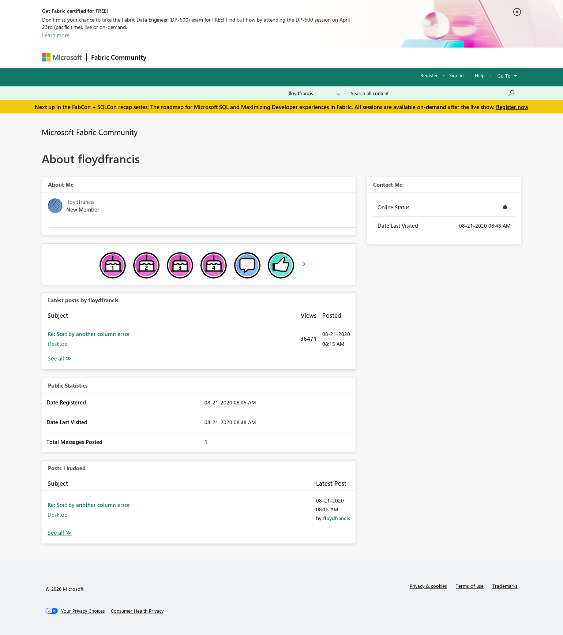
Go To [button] (504, 75)
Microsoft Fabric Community (90, 132)
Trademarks (505, 586)
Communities (257, 57)
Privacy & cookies (428, 586)
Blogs (290, 57)
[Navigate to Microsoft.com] (62, 57)
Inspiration (195, 57)
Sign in (456, 75)
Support (349, 57)
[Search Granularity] (314, 93)
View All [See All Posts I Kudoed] (60, 532)
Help (480, 75)
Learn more (56, 35)
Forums (163, 57)
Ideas (225, 57)
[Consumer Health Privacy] (137, 610)
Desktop (58, 343)
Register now (512, 107)
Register (429, 75)
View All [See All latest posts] (60, 358)
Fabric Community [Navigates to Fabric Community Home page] (118, 57)
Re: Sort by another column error (89, 333)
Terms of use (470, 586)
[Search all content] (433, 93)
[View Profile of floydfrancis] (336, 518)
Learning (318, 57)
